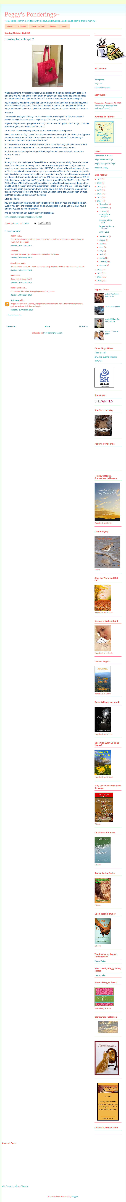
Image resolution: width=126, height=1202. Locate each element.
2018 (99, 187)
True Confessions (112, 307)
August (102, 240)
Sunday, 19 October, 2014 (21, 245)
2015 (99, 197)
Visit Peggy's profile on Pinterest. (15, 1186)
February (103, 262)
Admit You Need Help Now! (112, 295)
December (103, 204)
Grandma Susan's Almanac (105, 357)
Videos (64, 26)
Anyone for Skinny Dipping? (106, 227)
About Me (22, 26)
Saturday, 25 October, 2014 (21, 310)
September (104, 236)
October (103, 211)
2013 (99, 270)
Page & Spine (100, 961)
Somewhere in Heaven (103, 156)
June (101, 247)
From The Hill (100, 353)
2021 (99, 179)
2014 (99, 201)
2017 (99, 190)
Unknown (14, 300)
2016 (99, 194)
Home (9, 26)
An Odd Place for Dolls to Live (112, 320)
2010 (99, 281)
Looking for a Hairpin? (104, 215)
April (101, 254)
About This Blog (37, 26)
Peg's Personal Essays (103, 159)
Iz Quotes (98, 84)
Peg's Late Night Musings (104, 164)
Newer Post (11, 326)
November (103, 208)
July (101, 244)
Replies (53, 26)
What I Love (104, 232)
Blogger (75, 1197)
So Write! (98, 361)
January (103, 265)
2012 (99, 273)
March (102, 258)
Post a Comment (15, 315)
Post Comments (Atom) (52, 333)
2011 (99, 277)
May (101, 251)
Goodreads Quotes (102, 88)
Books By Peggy (101, 168)
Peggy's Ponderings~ (32, 14)
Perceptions (99, 80)
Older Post (83, 326)
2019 (99, 183)
